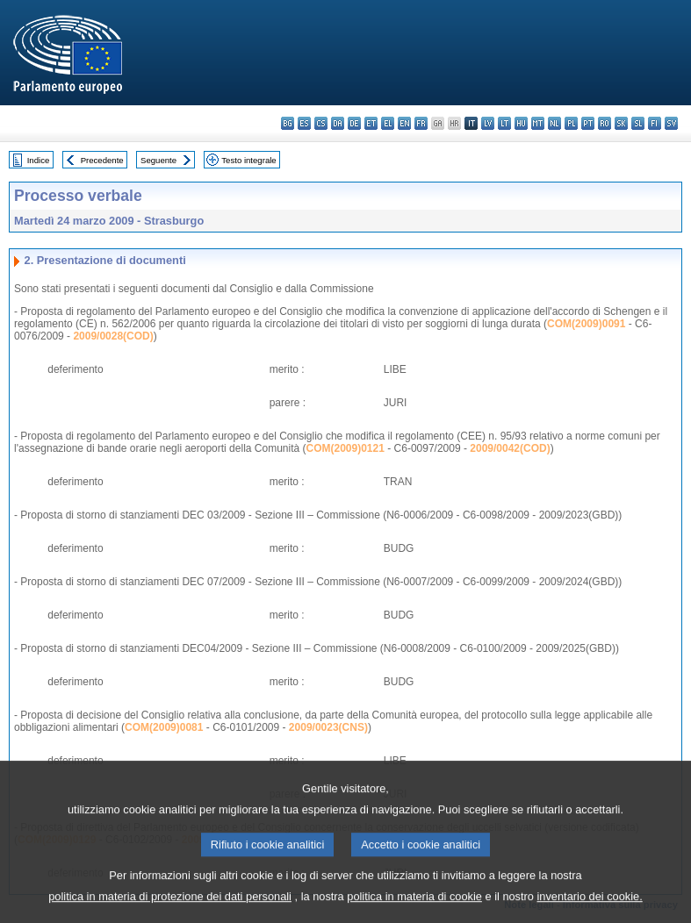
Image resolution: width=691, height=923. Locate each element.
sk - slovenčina (621, 123)
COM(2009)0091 (586, 324)
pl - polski (571, 123)
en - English (404, 123)
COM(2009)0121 (345, 448)
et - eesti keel (371, 123)
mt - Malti (537, 123)
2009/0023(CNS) (328, 727)
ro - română (604, 123)
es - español (304, 123)
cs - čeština (321, 123)
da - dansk (337, 123)
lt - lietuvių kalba (504, 123)
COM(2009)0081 (164, 727)
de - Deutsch (354, 123)
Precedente (102, 160)
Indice (38, 160)
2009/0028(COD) (113, 336)
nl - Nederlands (554, 123)
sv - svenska (671, 123)
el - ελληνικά (387, 123)
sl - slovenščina (637, 123)
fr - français (421, 123)
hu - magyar (521, 123)
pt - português (587, 123)
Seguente (158, 160)
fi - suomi (654, 123)
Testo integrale (248, 160)
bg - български (287, 123)
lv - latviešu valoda (487, 123)
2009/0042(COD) (510, 448)
